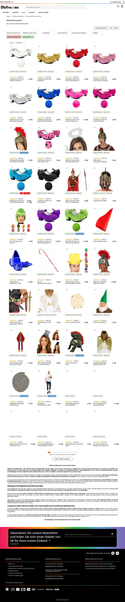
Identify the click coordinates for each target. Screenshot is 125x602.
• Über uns (10, 564)
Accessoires (62, 33)
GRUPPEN (32, 12)
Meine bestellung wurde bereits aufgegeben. (100, 566)
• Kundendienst (12, 571)
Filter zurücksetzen (14, 37)
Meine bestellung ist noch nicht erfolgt (99, 564)
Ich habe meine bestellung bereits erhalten (100, 568)
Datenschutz (30, 568)
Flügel (95, 33)
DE (123, 2)
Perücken (46, 33)
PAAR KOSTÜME (43, 12)
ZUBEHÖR (15, 12)
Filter (115, 28)
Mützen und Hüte (29, 33)
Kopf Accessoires (13, 33)
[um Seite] (20, 42)
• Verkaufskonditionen (15, 566)
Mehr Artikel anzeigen (62, 459)
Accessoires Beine (79, 33)
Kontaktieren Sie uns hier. (54, 566)
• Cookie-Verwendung (14, 573)
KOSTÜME (6, 12)
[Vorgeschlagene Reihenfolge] (101, 28)
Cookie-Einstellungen (15, 575)
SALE (23, 12)
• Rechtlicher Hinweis (14, 568)
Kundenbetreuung (115, 2)
